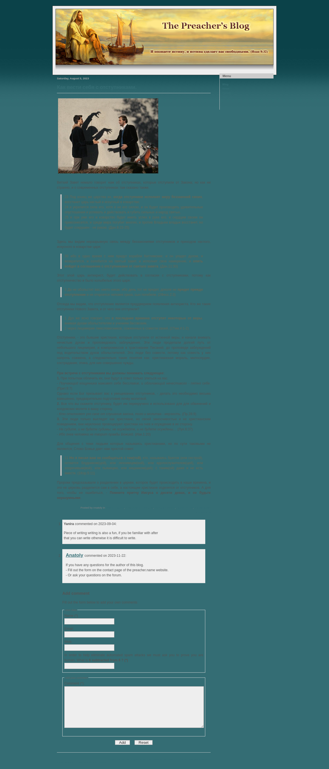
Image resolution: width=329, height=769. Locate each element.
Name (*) (71, 616)
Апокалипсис (202, 507)
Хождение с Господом (139, 507)
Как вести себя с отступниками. (97, 87)
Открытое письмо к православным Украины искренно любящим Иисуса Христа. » (159, 759)
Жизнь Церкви (115, 507)
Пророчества (184, 507)
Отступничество (165, 507)
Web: (68, 642)
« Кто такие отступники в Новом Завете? (82, 762)
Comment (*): (74, 683)
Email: (69, 629)
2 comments (203, 512)
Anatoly (74, 555)
